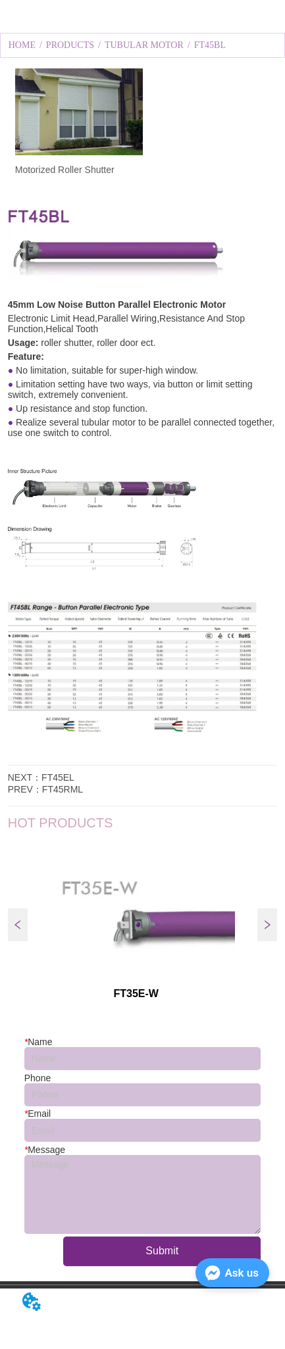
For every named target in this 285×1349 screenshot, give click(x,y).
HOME (22, 45)
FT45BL (210, 45)
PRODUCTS (70, 45)
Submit (161, 1250)
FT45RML (62, 789)
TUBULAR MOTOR (144, 45)
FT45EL (57, 777)
